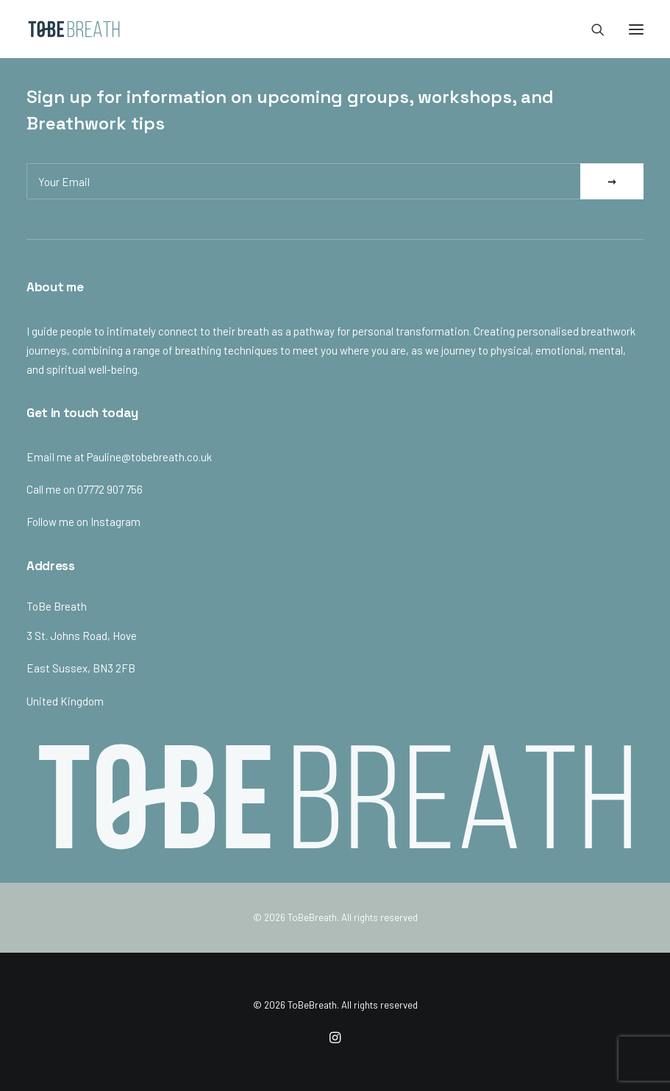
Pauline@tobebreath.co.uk (149, 456)
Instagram (115, 521)
